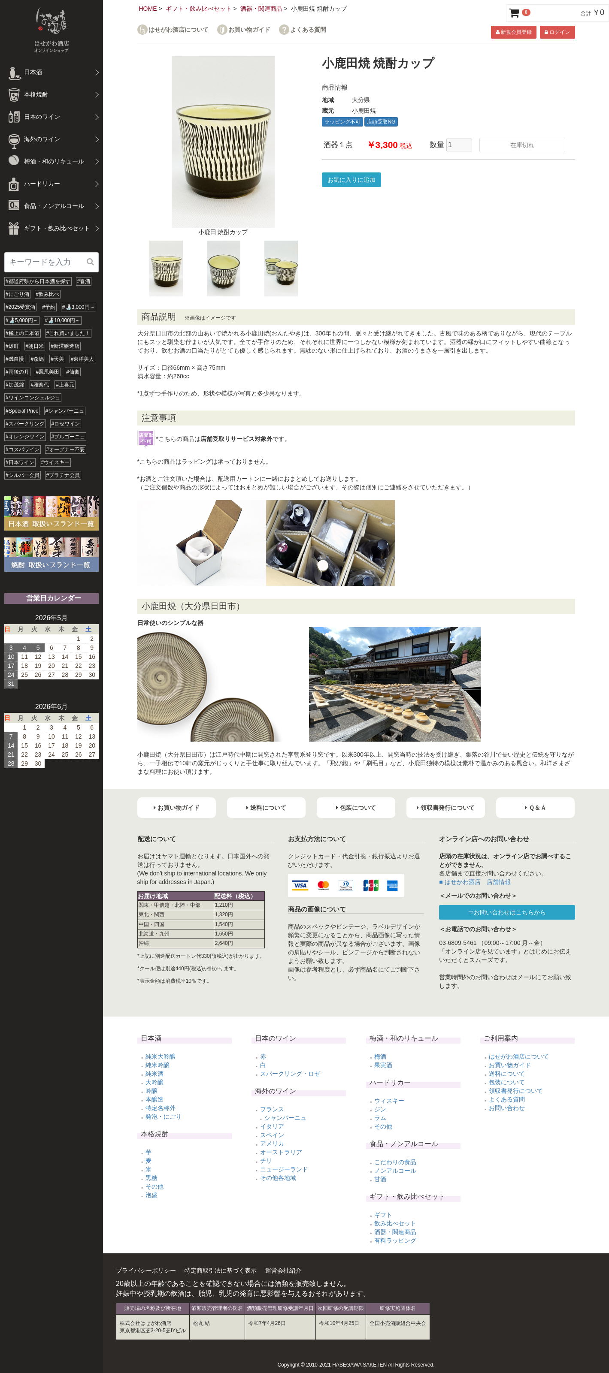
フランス (272, 1109)
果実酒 (383, 1065)
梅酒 (380, 1056)
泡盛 (151, 1195)
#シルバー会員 (22, 475)
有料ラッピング (395, 1240)
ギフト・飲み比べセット (199, 8)
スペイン (272, 1135)
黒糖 (151, 1177)
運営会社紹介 (283, 1270)
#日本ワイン (20, 462)
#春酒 (84, 281)
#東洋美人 (82, 359)
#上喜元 (65, 385)
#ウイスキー (55, 462)
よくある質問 (308, 30)
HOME (148, 8)
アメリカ (272, 1143)
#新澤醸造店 (65, 346)
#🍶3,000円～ (78, 307)
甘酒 (380, 1179)
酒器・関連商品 (261, 8)
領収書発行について (516, 1090)
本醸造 (154, 1099)
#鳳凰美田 (48, 372)
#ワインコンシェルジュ (33, 398)
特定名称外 (160, 1107)
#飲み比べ (48, 294)
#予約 (48, 307)
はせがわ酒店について (178, 30)
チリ (266, 1160)
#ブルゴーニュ (68, 437)
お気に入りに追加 (351, 179)
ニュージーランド (284, 1169)
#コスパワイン (22, 450)
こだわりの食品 (395, 1162)
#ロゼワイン (66, 424)
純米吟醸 (157, 1065)
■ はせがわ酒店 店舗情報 (474, 881)
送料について (507, 1073)
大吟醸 (154, 1082)
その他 (154, 1186)
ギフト (383, 1214)
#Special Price (22, 411)
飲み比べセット (395, 1223)
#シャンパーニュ (65, 411)
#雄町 (12, 346)
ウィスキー (389, 1100)
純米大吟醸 (160, 1056)
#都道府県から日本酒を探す (38, 281)
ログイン (557, 32)
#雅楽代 (40, 385)
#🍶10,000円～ (62, 320)
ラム (380, 1117)
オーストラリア (281, 1152)
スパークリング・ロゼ (290, 1073)
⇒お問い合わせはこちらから (507, 912)
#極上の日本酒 (22, 333)
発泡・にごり (163, 1116)
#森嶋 (37, 359)
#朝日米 (35, 346)
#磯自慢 (15, 359)
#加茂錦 (15, 385)
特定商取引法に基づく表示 (221, 1270)
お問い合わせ (507, 1107)
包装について (507, 1082)
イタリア (272, 1126)
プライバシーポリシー (146, 1270)
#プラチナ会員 (63, 475)
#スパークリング (25, 424)
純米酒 (154, 1073)
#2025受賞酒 (20, 307)
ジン (380, 1109)
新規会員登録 (514, 32)
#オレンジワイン (25, 437)
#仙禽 (72, 372)
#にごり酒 (17, 294)
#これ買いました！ (68, 333)
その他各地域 (278, 1177)
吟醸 (151, 1090)
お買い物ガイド (249, 30)
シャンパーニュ (285, 1117)
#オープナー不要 (65, 450)
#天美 (57, 359)
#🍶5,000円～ (22, 320)
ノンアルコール (395, 1170)
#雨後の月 (17, 372)
